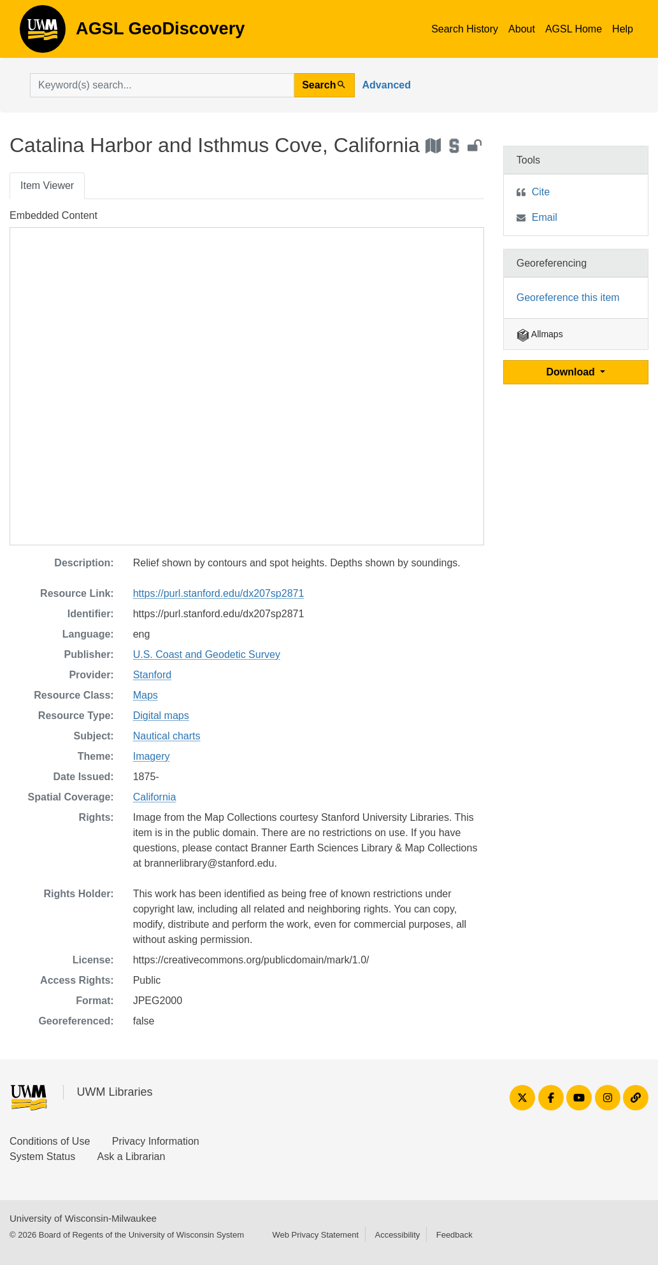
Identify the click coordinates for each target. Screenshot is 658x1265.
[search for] (162, 85)
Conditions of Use (50, 1141)
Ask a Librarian (131, 1156)
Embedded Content (53, 215)
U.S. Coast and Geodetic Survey (206, 654)
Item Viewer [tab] (47, 185)
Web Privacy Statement (315, 1235)
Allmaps (540, 334)
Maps (145, 695)
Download (571, 372)
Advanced (386, 85)
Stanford (152, 674)
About (521, 29)
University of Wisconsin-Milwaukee (83, 1218)
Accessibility (397, 1235)
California (154, 797)
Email (544, 217)
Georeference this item (568, 297)
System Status (42, 1156)
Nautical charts (167, 735)
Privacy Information (155, 1141)
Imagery (151, 756)
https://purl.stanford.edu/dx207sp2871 (218, 593)
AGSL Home (573, 29)
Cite (541, 191)
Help (622, 29)
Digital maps (161, 715)
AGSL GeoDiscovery (42, 33)
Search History (464, 29)
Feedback (454, 1235)
